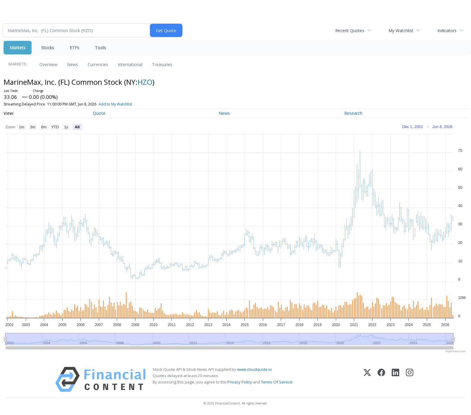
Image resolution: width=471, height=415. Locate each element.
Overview (48, 64)
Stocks (47, 47)
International (130, 64)
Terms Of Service (277, 382)
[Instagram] (409, 379)
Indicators (447, 30)
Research (353, 113)
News (72, 64)
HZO (145, 82)
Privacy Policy (239, 382)
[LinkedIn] (395, 379)
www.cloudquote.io (254, 369)
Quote (99, 113)
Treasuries (162, 64)
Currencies (98, 64)
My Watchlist (400, 30)
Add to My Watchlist (115, 104)
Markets (18, 47)
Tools (100, 47)
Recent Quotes (349, 30)
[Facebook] (381, 379)
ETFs (74, 47)
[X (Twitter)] (367, 379)
